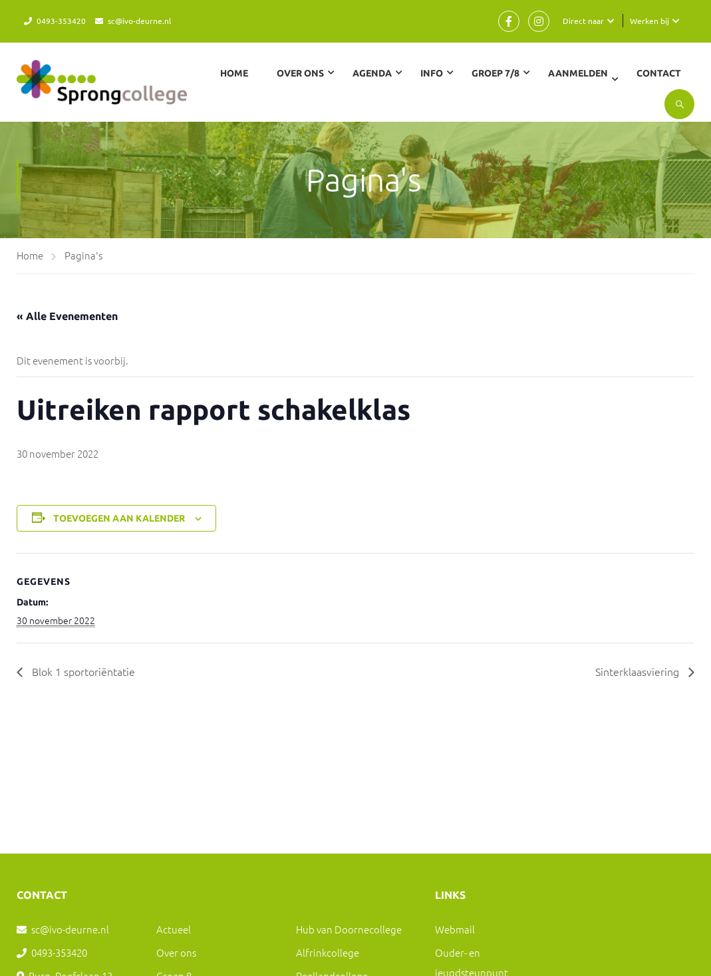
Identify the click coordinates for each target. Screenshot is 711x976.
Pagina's (83, 255)
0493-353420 (61, 20)
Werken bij (649, 20)
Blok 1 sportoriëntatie (82, 671)
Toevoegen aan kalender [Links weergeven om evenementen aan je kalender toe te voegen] (119, 518)
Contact (659, 73)
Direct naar (583, 20)
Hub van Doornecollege (349, 929)
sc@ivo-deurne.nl (139, 20)
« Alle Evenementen (67, 316)
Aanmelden (578, 73)
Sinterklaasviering (638, 671)
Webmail (455, 929)
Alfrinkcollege (327, 952)
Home (234, 73)
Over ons (176, 952)
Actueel (173, 929)
